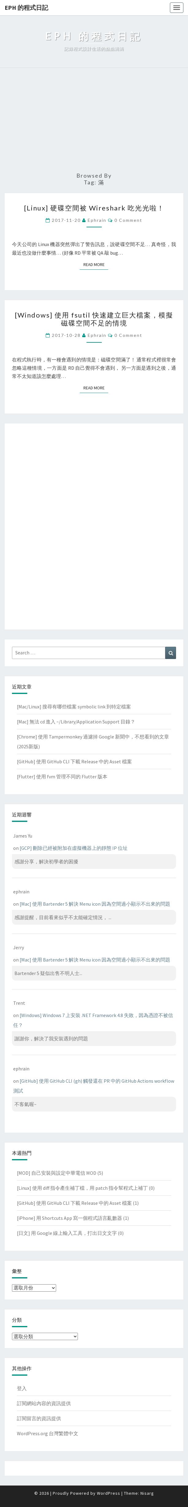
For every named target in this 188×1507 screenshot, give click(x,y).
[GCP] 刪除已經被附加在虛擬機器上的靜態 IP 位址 (74, 848)
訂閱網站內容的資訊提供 (44, 1403)
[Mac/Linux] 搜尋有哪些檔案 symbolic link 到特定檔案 (74, 706)
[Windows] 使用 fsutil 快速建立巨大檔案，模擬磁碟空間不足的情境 (94, 319)
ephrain (97, 220)
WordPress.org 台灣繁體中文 (47, 1433)
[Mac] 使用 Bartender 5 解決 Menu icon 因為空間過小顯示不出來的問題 (95, 904)
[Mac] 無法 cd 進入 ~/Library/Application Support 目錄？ (76, 722)
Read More (95, 264)
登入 (22, 1388)
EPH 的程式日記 (26, 7)
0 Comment (128, 220)
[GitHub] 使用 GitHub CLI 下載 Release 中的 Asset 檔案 (74, 761)
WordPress (108, 1493)
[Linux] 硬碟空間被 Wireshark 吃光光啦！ (94, 208)
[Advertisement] (94, 120)
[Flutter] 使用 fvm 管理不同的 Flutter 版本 (62, 776)
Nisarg (147, 1493)
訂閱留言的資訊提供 (39, 1418)
